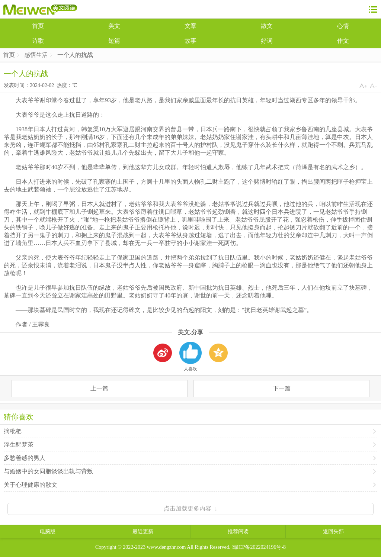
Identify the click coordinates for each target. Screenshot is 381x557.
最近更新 (142, 531)
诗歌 (38, 41)
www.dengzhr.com (166, 547)
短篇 (114, 41)
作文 (343, 41)
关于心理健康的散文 (30, 485)
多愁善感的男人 (24, 458)
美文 (114, 26)
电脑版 (47, 531)
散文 (267, 26)
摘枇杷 (13, 431)
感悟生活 (36, 55)
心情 (343, 26)
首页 (38, 26)
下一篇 (282, 388)
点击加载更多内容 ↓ (190, 508)
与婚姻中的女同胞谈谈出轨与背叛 (48, 471)
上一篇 (99, 388)
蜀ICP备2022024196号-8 (259, 547)
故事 (190, 41)
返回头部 (333, 531)
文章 (190, 26)
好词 (267, 41)
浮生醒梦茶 (18, 444)
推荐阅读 (238, 531)
